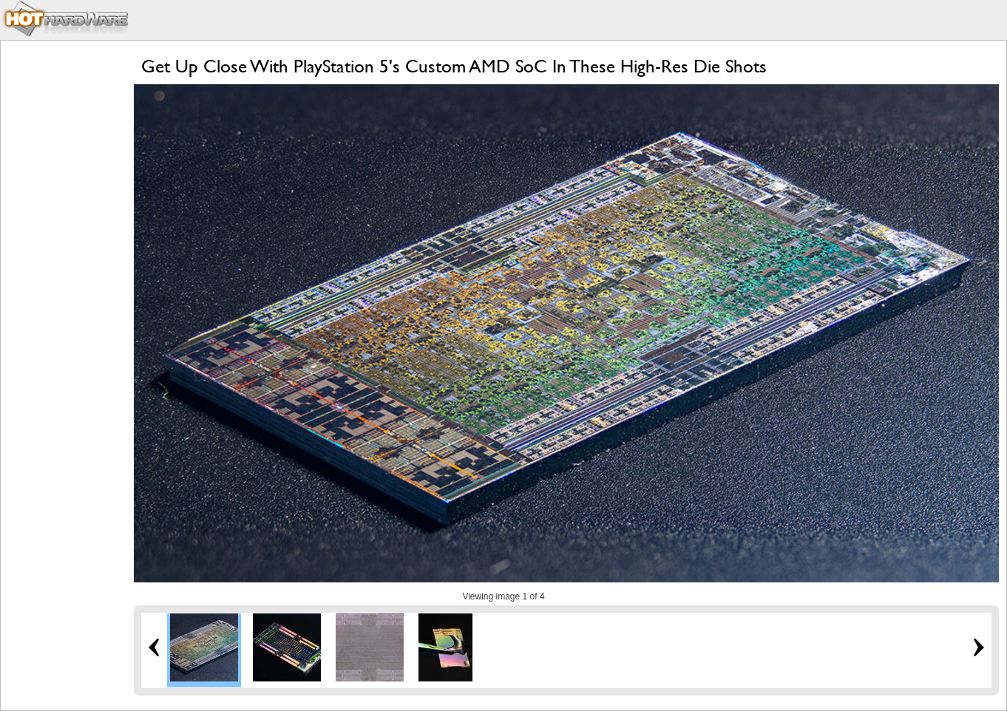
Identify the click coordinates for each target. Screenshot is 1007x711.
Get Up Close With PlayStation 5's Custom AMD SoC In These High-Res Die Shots (454, 66)
